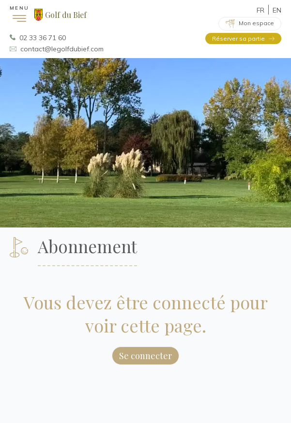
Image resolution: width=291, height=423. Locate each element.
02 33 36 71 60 (42, 37)
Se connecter (145, 356)
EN (277, 10)
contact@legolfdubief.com (62, 49)
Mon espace (256, 23)
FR (260, 10)
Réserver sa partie (238, 38)
